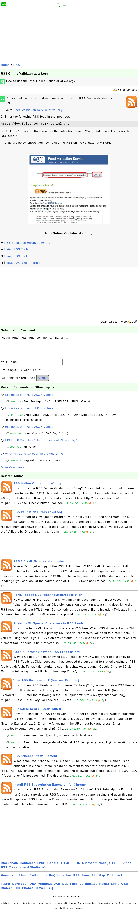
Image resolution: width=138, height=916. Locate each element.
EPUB (41, 866)
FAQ (52, 879)
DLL (65, 887)
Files (74, 887)
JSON (76, 866)
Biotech (7, 891)
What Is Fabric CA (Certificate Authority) (34, 457)
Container (27, 866)
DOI (17, 891)
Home (5, 64)
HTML (65, 866)
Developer (20, 887)
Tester (5, 887)
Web (45, 871)
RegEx (104, 887)
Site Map (98, 879)
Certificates (88, 887)
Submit (42, 381)
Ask (120, 879)
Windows (45, 887)
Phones (28, 891)
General (53, 866)
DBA (33, 887)
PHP (115, 866)
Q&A (124, 887)
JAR (57, 887)
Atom (86, 879)
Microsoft (89, 866)
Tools (13, 871)
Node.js (104, 866)
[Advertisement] (69, 35)
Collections (38, 879)
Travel (40, 891)
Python (126, 866)
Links (115, 887)
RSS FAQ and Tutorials (23, 262)
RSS (16, 64)
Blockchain (9, 866)
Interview (65, 879)
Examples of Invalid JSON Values (29, 398)
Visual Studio (29, 871)
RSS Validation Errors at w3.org (27, 242)
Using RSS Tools (16, 249)
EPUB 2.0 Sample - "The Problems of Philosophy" (41, 443)
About (23, 879)
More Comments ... (14, 470)
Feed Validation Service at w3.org (37, 110)
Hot (14, 879)
